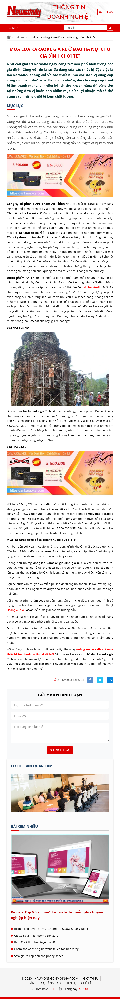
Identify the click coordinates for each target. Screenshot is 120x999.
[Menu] (14, 28)
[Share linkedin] (110, 680)
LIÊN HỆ (71, 983)
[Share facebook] (90, 680)
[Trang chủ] (9, 37)
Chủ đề (86, 983)
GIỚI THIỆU (90, 978)
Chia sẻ (19, 37)
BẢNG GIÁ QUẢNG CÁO (44, 983)
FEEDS (109, 12)
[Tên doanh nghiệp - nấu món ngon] (60, 811)
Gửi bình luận (60, 750)
